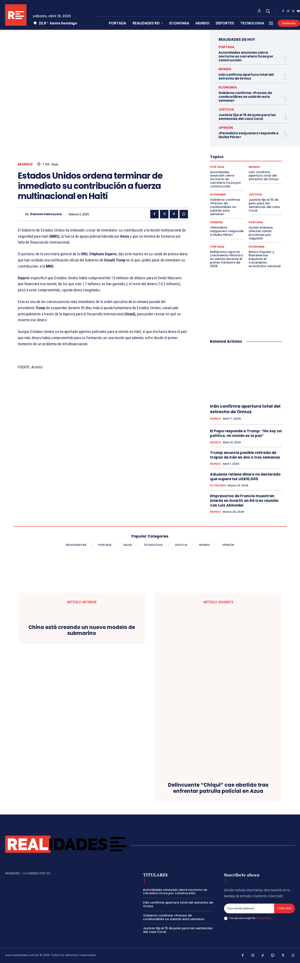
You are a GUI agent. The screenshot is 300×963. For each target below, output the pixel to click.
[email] (249, 908)
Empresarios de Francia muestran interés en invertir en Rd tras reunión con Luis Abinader (244, 500)
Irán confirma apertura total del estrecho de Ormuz (246, 76)
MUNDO (25, 164)
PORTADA (226, 47)
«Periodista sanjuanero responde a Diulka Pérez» (249, 135)
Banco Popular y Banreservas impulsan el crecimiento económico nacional (265, 259)
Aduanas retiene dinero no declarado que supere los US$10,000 (245, 477)
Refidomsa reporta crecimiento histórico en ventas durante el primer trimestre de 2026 (226, 259)
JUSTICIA (226, 109)
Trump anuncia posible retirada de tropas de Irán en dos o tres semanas (245, 455)
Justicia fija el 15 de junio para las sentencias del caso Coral (247, 117)
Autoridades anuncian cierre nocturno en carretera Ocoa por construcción (246, 56)
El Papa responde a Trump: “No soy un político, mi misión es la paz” (246, 433)
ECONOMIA (228, 87)
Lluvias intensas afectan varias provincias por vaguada (261, 232)
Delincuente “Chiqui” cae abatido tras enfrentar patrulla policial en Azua (218, 788)
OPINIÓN (226, 127)
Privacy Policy (263, 918)
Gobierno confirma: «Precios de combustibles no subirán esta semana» (245, 97)
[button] (268, 11)
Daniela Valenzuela (46, 214)
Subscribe (284, 908)
